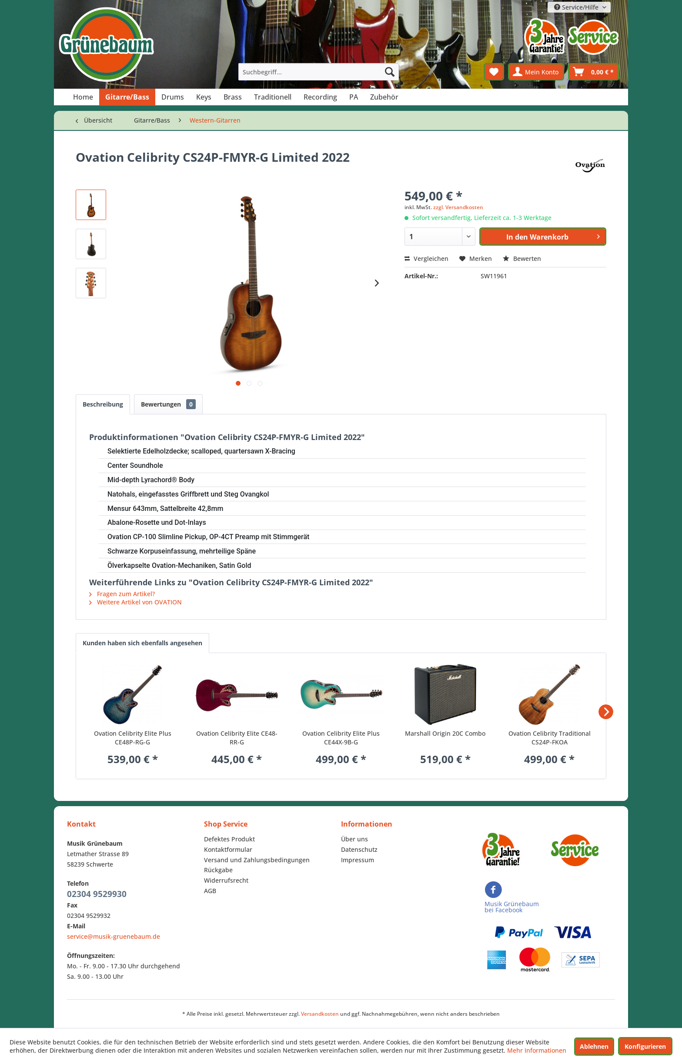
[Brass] (232, 97)
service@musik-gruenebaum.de (113, 936)
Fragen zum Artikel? (122, 594)
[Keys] (203, 97)
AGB (210, 891)
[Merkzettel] (494, 71)
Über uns (354, 839)
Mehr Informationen (536, 1050)
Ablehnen (594, 1046)
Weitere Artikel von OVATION (135, 602)
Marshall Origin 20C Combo (445, 733)
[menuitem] (318, 71)
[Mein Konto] (536, 71)
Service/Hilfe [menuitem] (577, 7)
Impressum (357, 860)
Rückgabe (218, 870)
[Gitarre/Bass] (127, 97)
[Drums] (172, 97)
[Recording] (320, 97)
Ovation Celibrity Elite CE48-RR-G (236, 737)
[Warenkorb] (593, 71)
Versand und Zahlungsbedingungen (257, 860)
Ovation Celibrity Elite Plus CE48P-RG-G (132, 737)
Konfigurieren (645, 1046)
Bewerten (522, 258)
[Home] (83, 97)
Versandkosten (320, 1013)
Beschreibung (103, 404)
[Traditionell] (273, 97)
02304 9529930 (97, 894)
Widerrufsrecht (226, 880)
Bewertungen (168, 404)
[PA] (353, 97)
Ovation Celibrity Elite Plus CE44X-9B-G (341, 737)
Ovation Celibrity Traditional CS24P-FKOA (549, 737)
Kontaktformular (228, 849)
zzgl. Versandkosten (458, 207)
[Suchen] (390, 71)
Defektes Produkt (229, 839)
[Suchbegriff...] (318, 71)
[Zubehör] (384, 97)
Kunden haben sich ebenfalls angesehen (142, 643)
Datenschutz (359, 849)
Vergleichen (426, 258)
